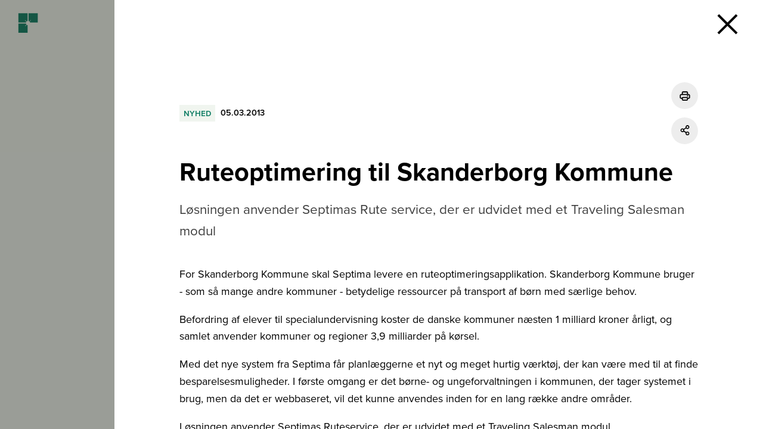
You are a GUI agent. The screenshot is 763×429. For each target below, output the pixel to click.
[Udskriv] (684, 95)
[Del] (684, 130)
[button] (727, 24)
